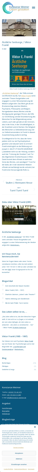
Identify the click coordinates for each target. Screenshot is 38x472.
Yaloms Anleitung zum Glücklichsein (17, 299)
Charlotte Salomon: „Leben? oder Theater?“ (20, 294)
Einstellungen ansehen (19, 464)
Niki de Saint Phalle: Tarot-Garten (16, 303)
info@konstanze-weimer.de (16, 398)
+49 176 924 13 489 (13, 395)
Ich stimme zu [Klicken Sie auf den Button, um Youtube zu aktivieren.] (19, 219)
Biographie (6, 411)
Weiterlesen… (15, 245)
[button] (35, 427)
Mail (9, 269)
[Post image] (3, 285)
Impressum (31, 469)
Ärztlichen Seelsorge (10, 93)
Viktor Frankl (26, 96)
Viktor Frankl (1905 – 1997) (14, 290)
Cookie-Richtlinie (8, 469)
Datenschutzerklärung (20, 469)
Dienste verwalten (18, 447)
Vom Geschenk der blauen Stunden (17, 286)
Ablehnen (19, 459)
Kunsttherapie (7, 408)
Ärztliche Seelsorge (19, 327)
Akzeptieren (19, 453)
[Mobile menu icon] (33, 8)
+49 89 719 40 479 (15, 392)
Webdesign (6, 414)
